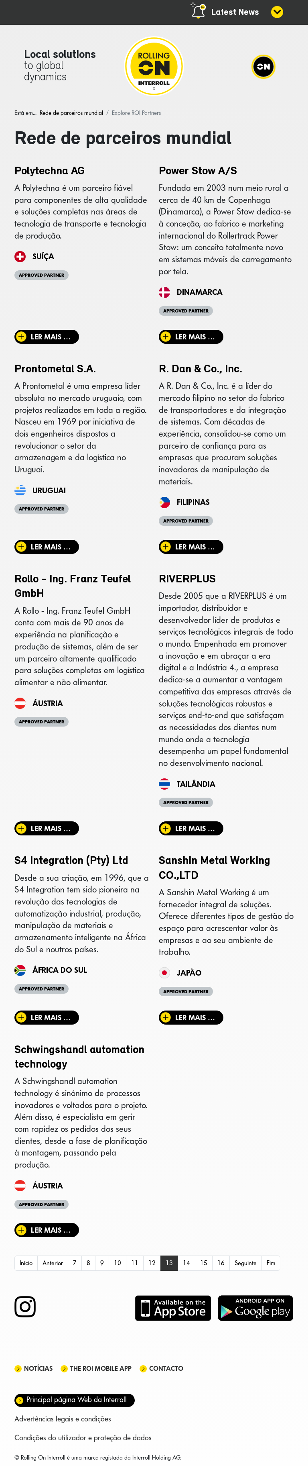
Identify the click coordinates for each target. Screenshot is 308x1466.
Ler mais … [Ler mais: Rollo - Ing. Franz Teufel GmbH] (51, 828)
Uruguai (49, 490)
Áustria (47, 703)
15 (203, 1263)
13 (169, 1263)
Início (26, 1263)
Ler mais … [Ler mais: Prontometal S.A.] (51, 546)
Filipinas (193, 502)
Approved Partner (41, 275)
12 (152, 1263)
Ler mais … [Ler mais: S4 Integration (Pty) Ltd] (51, 1017)
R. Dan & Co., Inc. (200, 369)
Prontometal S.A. (55, 369)
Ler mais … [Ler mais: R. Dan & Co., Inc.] (195, 546)
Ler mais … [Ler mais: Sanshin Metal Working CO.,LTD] (195, 1017)
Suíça (43, 256)
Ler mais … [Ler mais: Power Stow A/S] (195, 336)
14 (186, 1263)
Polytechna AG (49, 171)
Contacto (166, 1368)
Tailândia (196, 784)
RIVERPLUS (187, 579)
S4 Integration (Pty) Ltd (71, 861)
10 (117, 1263)
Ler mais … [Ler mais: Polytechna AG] (51, 336)
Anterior (53, 1263)
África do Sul (59, 970)
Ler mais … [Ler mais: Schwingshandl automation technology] (51, 1230)
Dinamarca (200, 292)
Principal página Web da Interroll (76, 1400)
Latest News (235, 12)
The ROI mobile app (101, 1368)
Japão (189, 973)
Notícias (38, 1368)
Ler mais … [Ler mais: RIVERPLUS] (195, 828)
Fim (271, 1263)
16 (221, 1263)
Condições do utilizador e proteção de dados (83, 1438)
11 (134, 1263)
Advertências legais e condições (62, 1419)
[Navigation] (263, 66)
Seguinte (246, 1263)
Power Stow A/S (198, 171)
